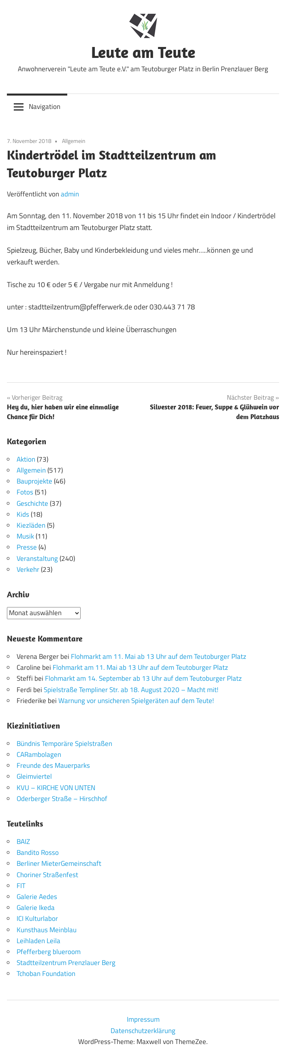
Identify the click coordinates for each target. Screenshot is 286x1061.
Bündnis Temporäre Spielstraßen (64, 743)
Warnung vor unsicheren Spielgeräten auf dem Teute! (136, 700)
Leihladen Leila (38, 940)
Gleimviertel (34, 776)
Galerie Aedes (37, 896)
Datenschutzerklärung (143, 1030)
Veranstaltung (37, 558)
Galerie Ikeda (36, 907)
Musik (25, 536)
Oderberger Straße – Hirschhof (62, 798)
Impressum (143, 1019)
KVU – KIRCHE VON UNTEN (56, 787)
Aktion (26, 459)
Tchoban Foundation (46, 973)
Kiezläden (31, 525)
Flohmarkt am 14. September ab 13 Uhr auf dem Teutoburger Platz (143, 678)
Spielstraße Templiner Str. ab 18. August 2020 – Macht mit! (131, 689)
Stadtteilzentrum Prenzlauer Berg (66, 962)
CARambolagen (39, 754)
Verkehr (28, 569)
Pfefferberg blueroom (49, 951)
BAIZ (23, 841)
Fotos (25, 492)
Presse (27, 547)
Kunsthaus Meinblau (47, 930)
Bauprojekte (34, 481)
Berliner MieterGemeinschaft (59, 863)
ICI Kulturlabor (37, 918)
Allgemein (73, 140)
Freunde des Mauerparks (53, 765)
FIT (21, 885)
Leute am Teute (143, 52)
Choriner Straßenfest (47, 874)
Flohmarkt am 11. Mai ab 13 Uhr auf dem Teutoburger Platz (158, 656)
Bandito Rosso (38, 852)
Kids (23, 514)
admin (70, 194)
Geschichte (32, 503)
